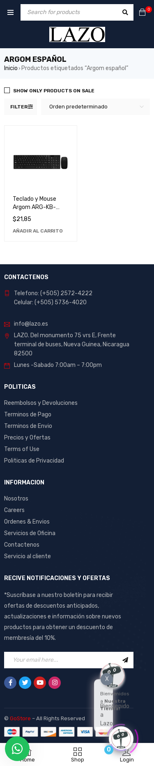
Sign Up (125, 660)
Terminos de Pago (27, 414)
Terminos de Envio (28, 426)
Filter (19, 107)
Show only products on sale (53, 91)
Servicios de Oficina (29, 533)
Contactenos (21, 544)
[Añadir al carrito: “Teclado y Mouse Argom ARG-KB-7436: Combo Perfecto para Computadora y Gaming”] (38, 231)
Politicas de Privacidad (34, 460)
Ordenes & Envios (27, 521)
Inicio (11, 68)
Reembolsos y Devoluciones (41, 402)
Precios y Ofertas (27, 437)
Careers (14, 510)
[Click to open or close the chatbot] (121, 737)
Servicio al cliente (27, 556)
